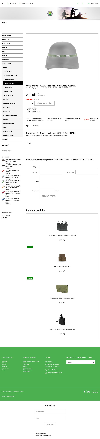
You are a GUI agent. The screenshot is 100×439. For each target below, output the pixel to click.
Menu (4, 23)
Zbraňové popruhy (8, 135)
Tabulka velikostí (26, 371)
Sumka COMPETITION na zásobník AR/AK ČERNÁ (62, 329)
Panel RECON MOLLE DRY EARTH (62, 267)
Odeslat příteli (49, 196)
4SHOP (96, 392)
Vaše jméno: (36, 167)
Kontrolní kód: (35, 191)
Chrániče (6, 99)
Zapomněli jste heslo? (41, 434)
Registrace (4, 364)
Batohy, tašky (6, 39)
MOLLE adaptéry (8, 107)
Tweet (29, 143)
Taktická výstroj (7, 63)
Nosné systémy (7, 111)
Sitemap (3, 370)
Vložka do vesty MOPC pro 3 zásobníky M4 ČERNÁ (62, 235)
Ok (93, 362)
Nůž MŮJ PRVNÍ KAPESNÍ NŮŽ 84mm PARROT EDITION (12, 187)
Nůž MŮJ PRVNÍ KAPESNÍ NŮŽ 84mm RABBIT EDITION (12, 181)
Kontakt (25, 366)
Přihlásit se (4, 363)
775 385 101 (13, 3)
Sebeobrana (5, 59)
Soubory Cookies (5, 368)
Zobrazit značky (7, 151)
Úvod (27, 88)
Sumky (5, 127)
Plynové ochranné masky (10, 115)
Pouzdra (5, 119)
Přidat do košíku (44, 103)
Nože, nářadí (6, 43)
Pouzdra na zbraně (8, 123)
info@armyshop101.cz (27, 3)
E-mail (67, 361)
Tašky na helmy (8, 95)
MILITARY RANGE (36, 112)
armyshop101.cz (8, 391)
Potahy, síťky (8, 91)
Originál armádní (9, 79)
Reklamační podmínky (27, 370)
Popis (27, 126)
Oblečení (4, 47)
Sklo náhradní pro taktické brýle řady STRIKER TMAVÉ (13, 160)
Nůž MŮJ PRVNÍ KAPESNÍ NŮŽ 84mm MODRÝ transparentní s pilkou (12, 200)
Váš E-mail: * (36, 172)
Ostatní (4, 55)
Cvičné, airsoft (8, 71)
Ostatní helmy (8, 87)
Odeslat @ (35, 126)
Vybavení (4, 139)
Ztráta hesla (4, 366)
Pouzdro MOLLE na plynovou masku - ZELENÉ (62, 298)
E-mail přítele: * (71, 172)
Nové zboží (5, 145)
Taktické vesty (7, 131)
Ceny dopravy (26, 364)
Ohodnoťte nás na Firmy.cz (8, 396)
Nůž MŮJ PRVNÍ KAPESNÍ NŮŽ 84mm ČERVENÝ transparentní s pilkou (13, 193)
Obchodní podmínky (27, 368)
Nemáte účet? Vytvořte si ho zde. (43, 435)
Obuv (3, 51)
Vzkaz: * (37, 181)
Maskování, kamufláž (9, 103)
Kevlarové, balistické (10, 75)
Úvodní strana (6, 35)
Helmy (5, 67)
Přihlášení (50, 425)
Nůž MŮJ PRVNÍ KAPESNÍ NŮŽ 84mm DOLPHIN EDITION (12, 176)
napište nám (4, 217)
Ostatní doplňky (9, 83)
